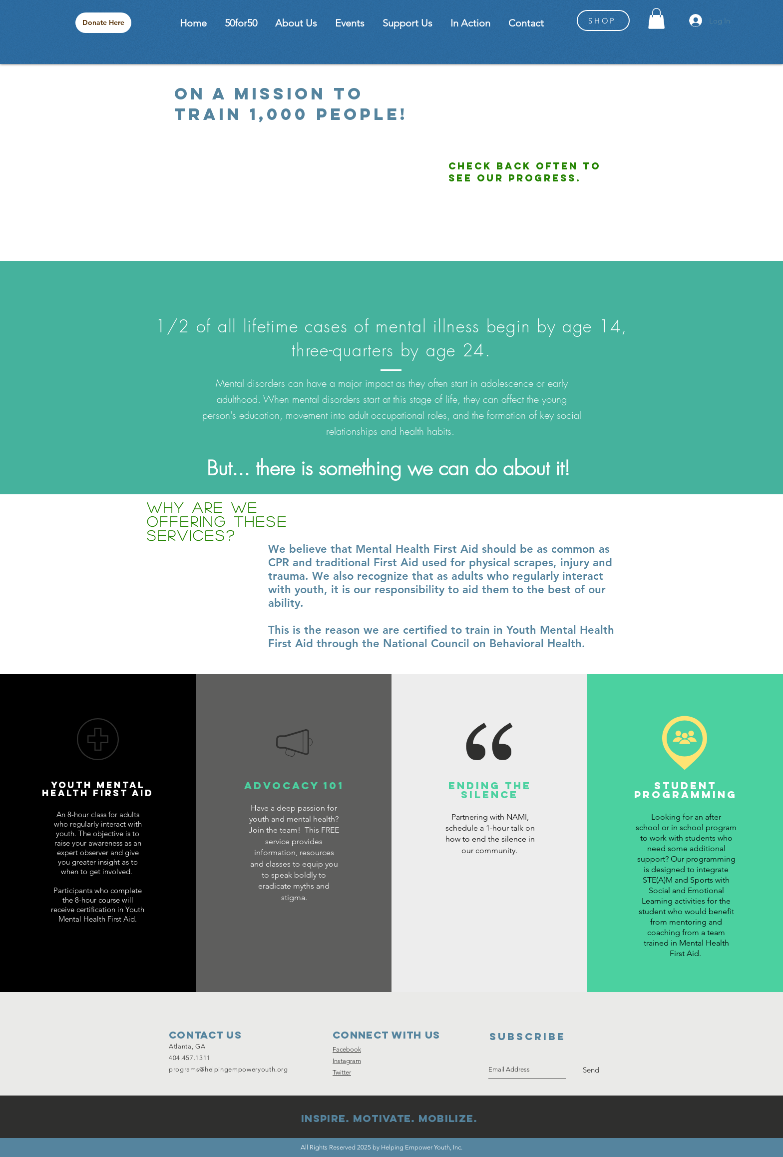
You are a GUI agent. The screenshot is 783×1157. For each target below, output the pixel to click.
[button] (656, 18)
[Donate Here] (103, 22)
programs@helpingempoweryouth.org (228, 1069)
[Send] (591, 1070)
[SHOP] (603, 20)
